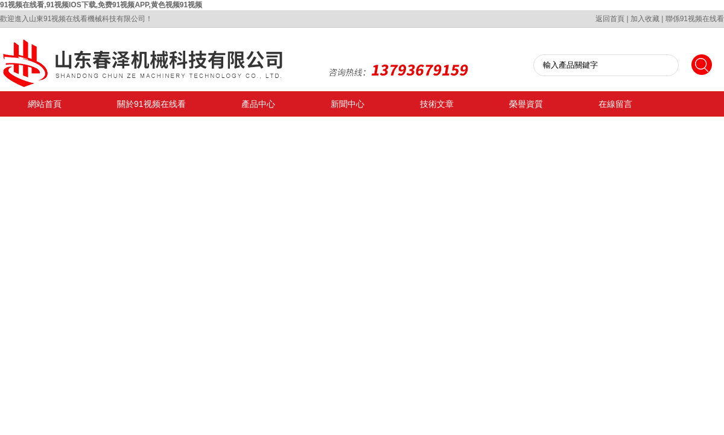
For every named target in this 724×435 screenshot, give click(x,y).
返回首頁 (609, 18)
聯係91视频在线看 (694, 18)
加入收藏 (644, 18)
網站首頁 (45, 104)
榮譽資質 (526, 104)
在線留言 (615, 104)
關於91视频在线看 (151, 104)
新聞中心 (347, 104)
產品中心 (258, 104)
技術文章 (437, 104)
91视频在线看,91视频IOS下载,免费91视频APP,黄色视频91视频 (101, 5)
